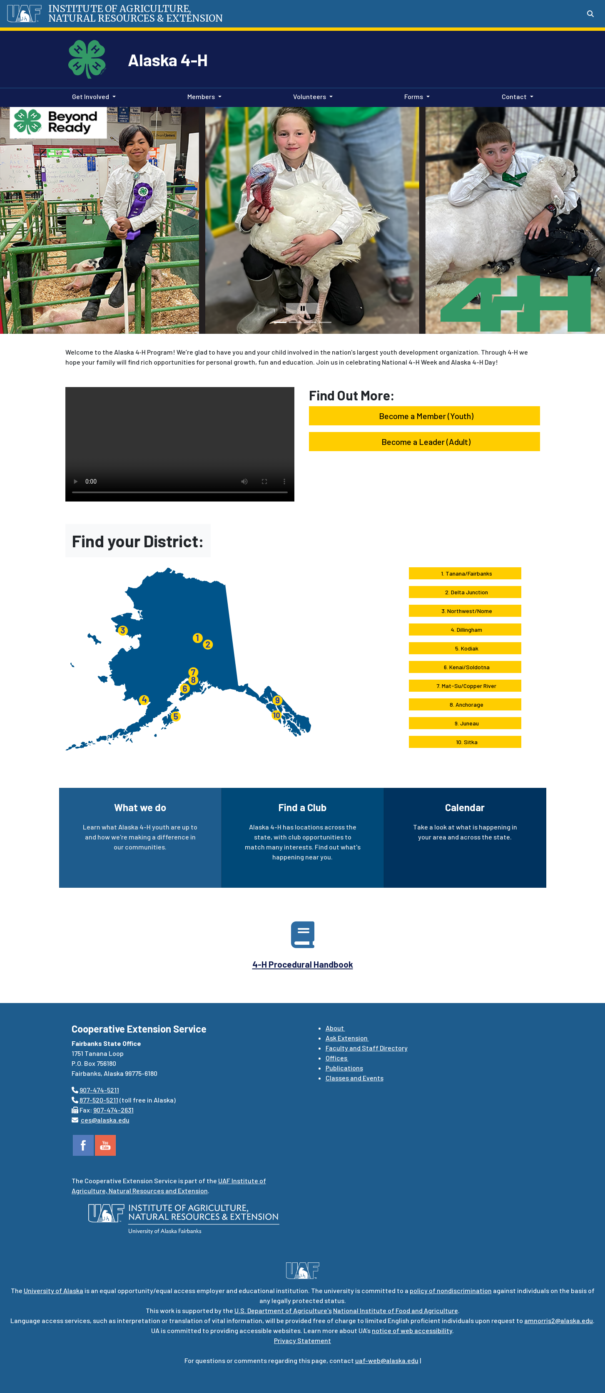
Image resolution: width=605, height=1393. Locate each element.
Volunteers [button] (309, 96)
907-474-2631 (113, 1110)
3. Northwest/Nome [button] (465, 610)
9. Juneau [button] (465, 723)
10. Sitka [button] (465, 741)
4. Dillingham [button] (465, 629)
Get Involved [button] (90, 96)
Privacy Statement (302, 1340)
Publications (344, 1068)
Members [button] (201, 96)
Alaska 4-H (168, 60)
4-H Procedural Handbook (302, 964)
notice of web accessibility (412, 1330)
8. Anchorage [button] (464, 704)
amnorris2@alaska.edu (558, 1320)
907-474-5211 (99, 1090)
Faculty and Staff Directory (367, 1048)
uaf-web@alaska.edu (386, 1360)
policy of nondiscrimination (451, 1290)
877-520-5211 (99, 1100)
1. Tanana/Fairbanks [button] (465, 573)
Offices (337, 1058)
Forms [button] (413, 96)
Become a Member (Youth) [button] (424, 416)
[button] (21, 220)
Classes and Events (354, 1078)
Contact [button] (514, 96)
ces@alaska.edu (105, 1120)
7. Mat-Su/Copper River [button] (464, 685)
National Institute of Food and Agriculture (395, 1310)
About (335, 1028)
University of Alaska (53, 1290)
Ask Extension (347, 1038)
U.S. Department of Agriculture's (283, 1310)
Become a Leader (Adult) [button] (424, 442)
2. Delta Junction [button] (465, 592)
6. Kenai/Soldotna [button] (465, 666)
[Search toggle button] (590, 13)
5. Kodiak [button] (465, 648)
